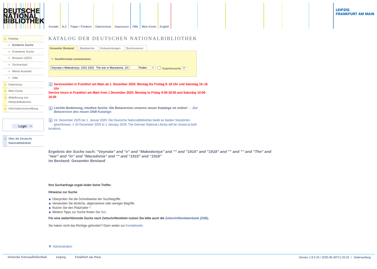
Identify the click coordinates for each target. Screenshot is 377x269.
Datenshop (15, 84)
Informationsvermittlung (23, 108)
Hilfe (135, 26)
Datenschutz (103, 26)
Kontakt (53, 26)
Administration (60, 246)
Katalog (13, 38)
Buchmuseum (135, 48)
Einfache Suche (22, 44)
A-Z (64, 26)
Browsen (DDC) (22, 57)
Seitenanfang (362, 257)
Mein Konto (149, 26)
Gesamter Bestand (62, 48)
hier (103, 212)
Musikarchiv (87, 48)
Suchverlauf (19, 64)
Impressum (122, 26)
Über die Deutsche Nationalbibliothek (20, 140)
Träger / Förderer (81, 26)
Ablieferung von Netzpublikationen (19, 99)
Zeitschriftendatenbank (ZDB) (186, 218)
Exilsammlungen (110, 48)
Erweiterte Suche (23, 51)
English (164, 26)
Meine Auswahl (21, 71)
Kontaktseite (134, 225)
